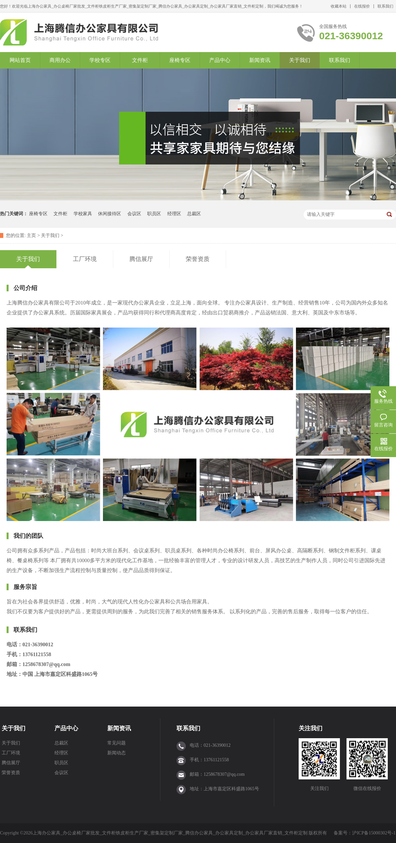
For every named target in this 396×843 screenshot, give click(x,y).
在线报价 (362, 6)
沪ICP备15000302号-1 (373, 832)
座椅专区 (179, 60)
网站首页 (20, 60)
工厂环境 (11, 752)
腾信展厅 (11, 762)
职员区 (154, 213)
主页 (31, 235)
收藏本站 (338, 6)
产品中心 (219, 60)
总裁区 (194, 213)
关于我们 (299, 60)
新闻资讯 (259, 60)
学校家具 (83, 213)
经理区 (174, 213)
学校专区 (100, 60)
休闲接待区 (109, 213)
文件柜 (140, 60)
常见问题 (116, 743)
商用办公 (60, 60)
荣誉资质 (11, 772)
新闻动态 (116, 752)
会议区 (134, 213)
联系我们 (385, 6)
